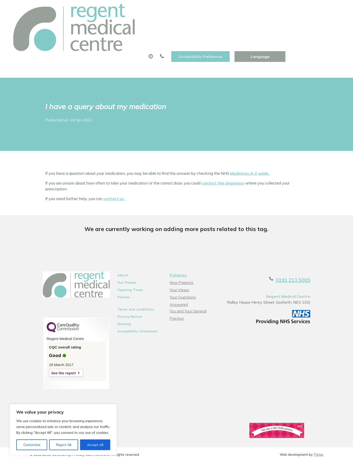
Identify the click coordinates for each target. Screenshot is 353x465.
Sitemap (118, 299)
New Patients (281, 24)
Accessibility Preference (255, 9)
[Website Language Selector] (314, 9)
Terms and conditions (129, 285)
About (84, 24)
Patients (177, 250)
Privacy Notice (123, 292)
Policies (117, 273)
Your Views (179, 265)
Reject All (63, 445)
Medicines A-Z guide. (250, 148)
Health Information (96, 41)
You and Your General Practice (187, 281)
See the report (50, 351)
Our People (120, 258)
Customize (31, 445)
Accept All (95, 445)
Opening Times (124, 265)
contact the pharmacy (222, 158)
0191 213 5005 (306, 255)
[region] (63, 429)
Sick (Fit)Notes (212, 24)
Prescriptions (171, 24)
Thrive (318, 434)
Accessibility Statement (131, 307)
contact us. (114, 174)
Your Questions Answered (192, 272)
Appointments (125, 24)
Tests (247, 24)
